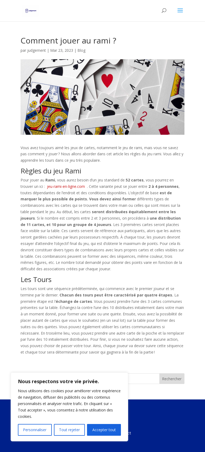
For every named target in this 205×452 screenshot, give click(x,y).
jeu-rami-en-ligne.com (66, 186)
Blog (81, 50)
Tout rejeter (69, 429)
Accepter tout (104, 429)
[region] (69, 406)
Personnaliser (34, 429)
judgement (36, 50)
